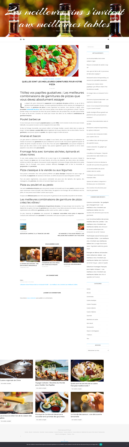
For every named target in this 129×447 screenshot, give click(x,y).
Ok (101, 444)
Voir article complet (6, 383)
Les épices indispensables (72, 264)
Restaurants (90, 327)
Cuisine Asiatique (91, 300)
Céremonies (90, 296)
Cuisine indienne (91, 308)
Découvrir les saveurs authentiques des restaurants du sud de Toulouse (97, 229)
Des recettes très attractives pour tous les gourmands (98, 212)
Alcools (89, 293)
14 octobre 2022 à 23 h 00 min (27, 282)
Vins (88, 338)
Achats (88, 289)
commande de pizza (33, 109)
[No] (127, 444)
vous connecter (31, 298)
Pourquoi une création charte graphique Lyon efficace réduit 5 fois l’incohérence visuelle (97, 86)
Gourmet (58, 79)
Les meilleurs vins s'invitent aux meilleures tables (64, 17)
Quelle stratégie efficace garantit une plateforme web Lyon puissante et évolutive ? (97, 114)
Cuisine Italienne (48, 79)
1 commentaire (80, 220)
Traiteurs (89, 335)
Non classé (90, 323)
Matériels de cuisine (92, 319)
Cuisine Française (91, 304)
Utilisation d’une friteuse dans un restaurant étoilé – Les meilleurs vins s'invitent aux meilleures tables (48, 284)
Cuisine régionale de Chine (10, 380)
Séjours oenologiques (93, 331)
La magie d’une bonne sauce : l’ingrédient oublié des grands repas (97, 246)
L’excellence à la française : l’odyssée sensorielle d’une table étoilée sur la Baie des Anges (97, 155)
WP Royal (68, 430)
